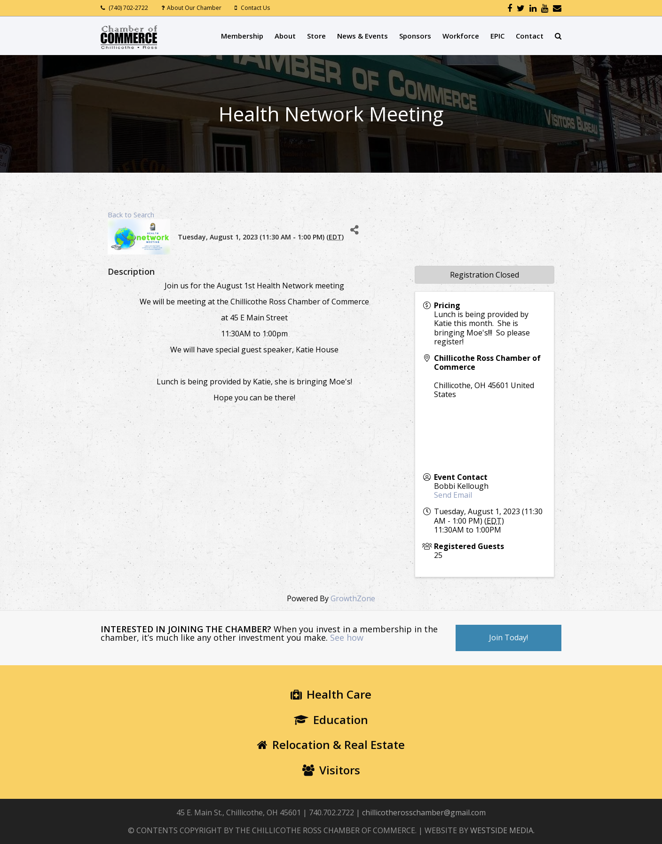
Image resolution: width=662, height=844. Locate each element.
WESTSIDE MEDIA (501, 830)
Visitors (331, 770)
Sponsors (415, 35)
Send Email (453, 495)
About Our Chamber (194, 8)
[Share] (354, 229)
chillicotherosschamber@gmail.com (424, 812)
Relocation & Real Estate (331, 744)
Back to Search (131, 214)
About (285, 35)
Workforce (460, 35)
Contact (530, 35)
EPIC (497, 35)
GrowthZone (353, 598)
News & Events (362, 35)
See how (346, 637)
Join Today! (508, 637)
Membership (242, 35)
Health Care (331, 694)
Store (316, 35)
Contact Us (255, 8)
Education (331, 719)
